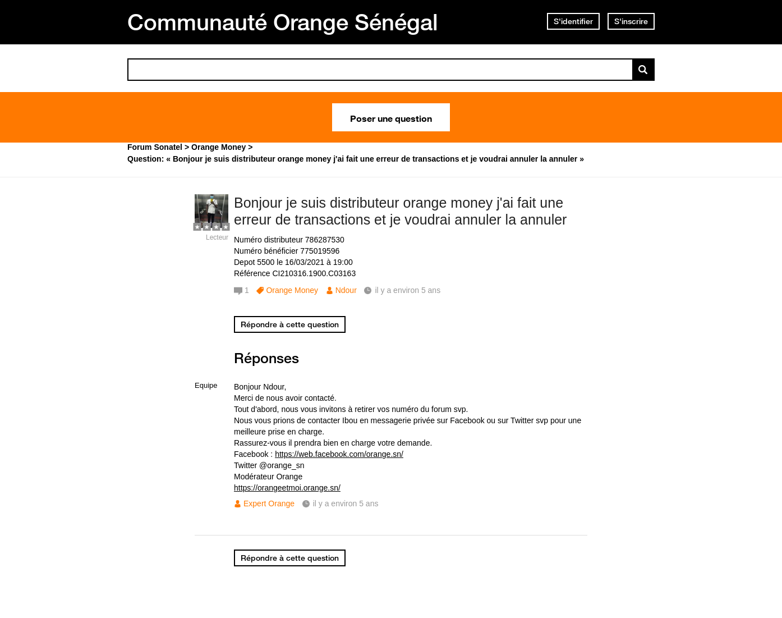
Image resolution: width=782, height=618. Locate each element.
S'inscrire (631, 21)
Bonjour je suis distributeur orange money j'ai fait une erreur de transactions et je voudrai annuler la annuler (400, 211)
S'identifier (573, 21)
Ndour (346, 290)
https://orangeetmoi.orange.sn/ (287, 487)
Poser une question (391, 117)
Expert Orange (269, 503)
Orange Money (292, 290)
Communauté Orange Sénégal (282, 22)
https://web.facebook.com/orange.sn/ (339, 454)
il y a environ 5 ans (346, 503)
